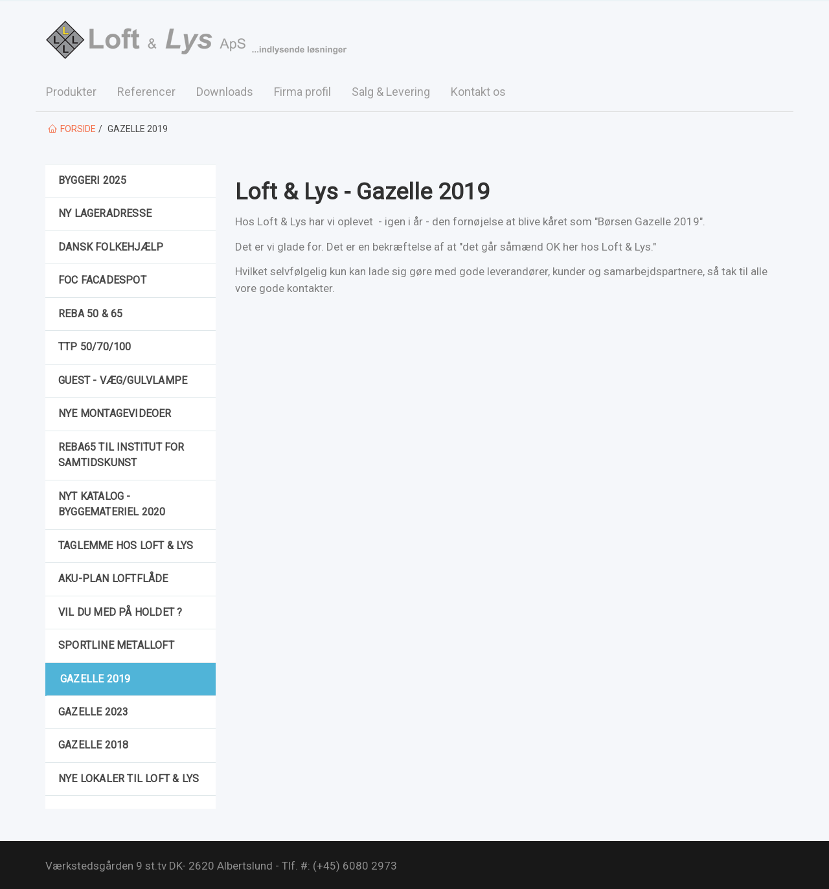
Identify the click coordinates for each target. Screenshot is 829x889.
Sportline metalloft (116, 645)
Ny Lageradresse (105, 213)
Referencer (146, 91)
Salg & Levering (391, 91)
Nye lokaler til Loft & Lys (128, 778)
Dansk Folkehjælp (110, 247)
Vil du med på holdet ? (120, 612)
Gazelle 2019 (95, 679)
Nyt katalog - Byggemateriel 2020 (112, 504)
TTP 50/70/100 (94, 347)
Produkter (71, 91)
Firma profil (302, 91)
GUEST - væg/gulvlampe (122, 380)
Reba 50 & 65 (90, 314)
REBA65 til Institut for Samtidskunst (121, 455)
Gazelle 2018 (93, 745)
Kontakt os (478, 91)
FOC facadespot (102, 280)
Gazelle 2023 (93, 712)
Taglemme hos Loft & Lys (126, 545)
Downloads (224, 91)
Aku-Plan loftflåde (113, 578)
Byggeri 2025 (92, 180)
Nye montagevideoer (115, 413)
